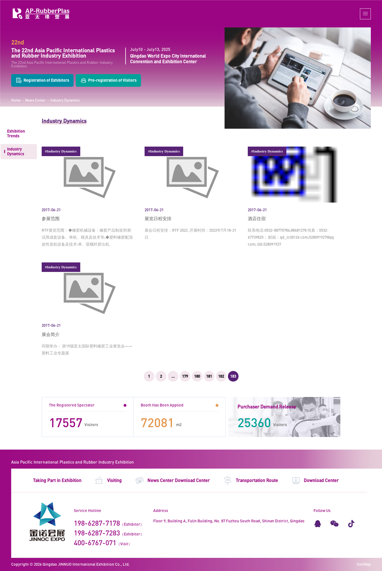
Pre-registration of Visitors (108, 80)
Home (16, 100)
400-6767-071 (95, 542)
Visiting (108, 480)
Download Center (315, 480)
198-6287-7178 (97, 523)
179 (185, 376)
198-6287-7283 (97, 532)
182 (221, 376)
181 (209, 376)
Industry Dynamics (65, 100)
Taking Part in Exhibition (57, 480)
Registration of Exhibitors (42, 80)
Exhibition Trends (16, 133)
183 (233, 376)
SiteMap (364, 564)
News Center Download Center (172, 480)
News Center (35, 100)
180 (197, 376)
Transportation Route (250, 480)
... (173, 376)
